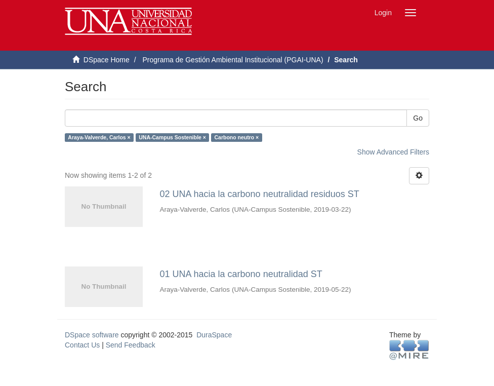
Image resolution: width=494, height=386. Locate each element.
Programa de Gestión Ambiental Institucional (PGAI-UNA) (232, 60)
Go (418, 118)
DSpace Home (107, 60)
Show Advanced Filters (393, 152)
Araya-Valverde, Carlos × (99, 137)
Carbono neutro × (236, 137)
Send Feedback (130, 345)
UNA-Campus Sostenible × (172, 137)
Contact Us (82, 345)
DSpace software (92, 335)
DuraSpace (214, 335)
